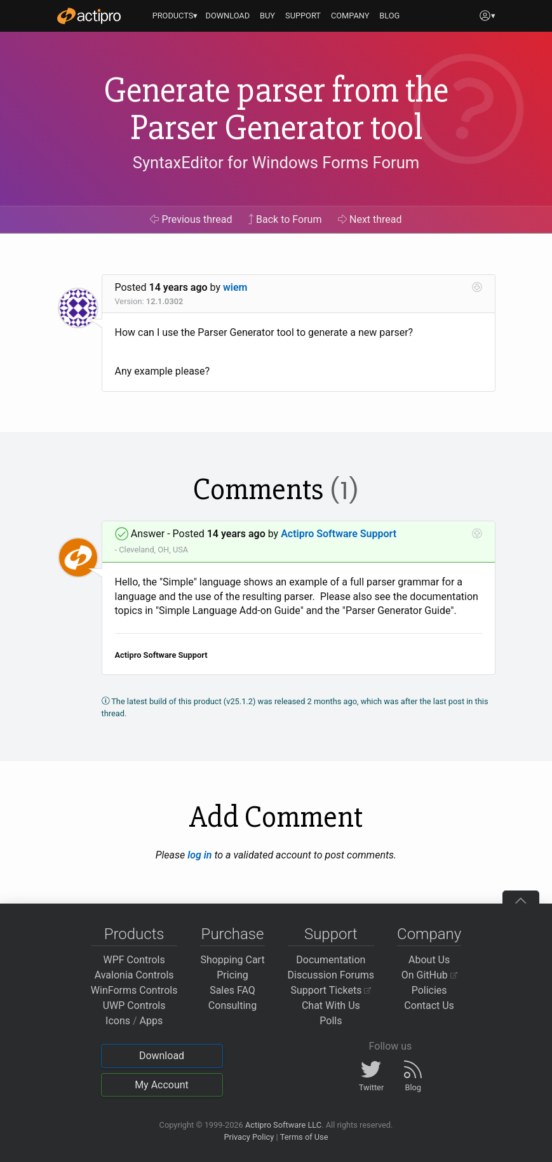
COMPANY (350, 15)
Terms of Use (304, 1137)
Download (161, 1056)
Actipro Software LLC (283, 1125)
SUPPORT (303, 15)
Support (331, 934)
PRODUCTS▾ (175, 15)
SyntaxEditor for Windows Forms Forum (276, 162)
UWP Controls (134, 1005)
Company (429, 934)
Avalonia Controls (134, 975)
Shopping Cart (232, 960)
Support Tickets (331, 990)
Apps (151, 1021)
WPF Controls (134, 960)
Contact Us (429, 1005)
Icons (117, 1021)
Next (370, 219)
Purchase (232, 934)
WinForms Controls (134, 990)
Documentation (330, 960)
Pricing (232, 975)
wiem (235, 287)
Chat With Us (331, 1005)
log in (199, 855)
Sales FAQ (232, 990)
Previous (191, 219)
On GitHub (429, 975)
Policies (429, 990)
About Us (429, 960)
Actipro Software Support (338, 534)
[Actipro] (89, 16)
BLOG (389, 15)
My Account (162, 1085)
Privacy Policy (249, 1137)
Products (134, 934)
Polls (331, 1021)
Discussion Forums (331, 975)
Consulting (232, 1005)
